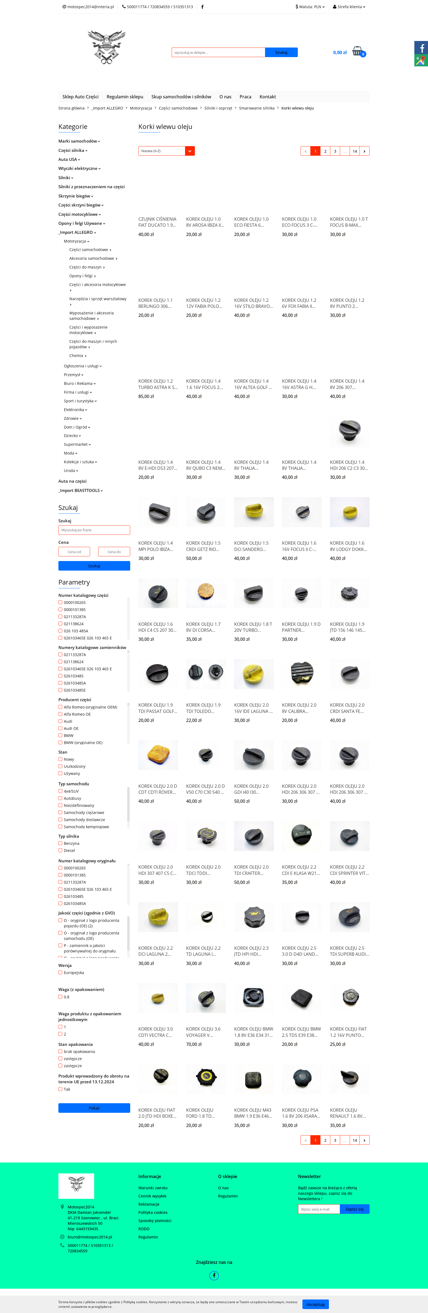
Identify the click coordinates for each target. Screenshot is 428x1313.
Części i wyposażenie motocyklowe (88, 329)
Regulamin (148, 1237)
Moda (71, 453)
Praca (245, 97)
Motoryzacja (76, 241)
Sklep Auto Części (81, 97)
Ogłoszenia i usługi (83, 365)
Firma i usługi (78, 392)
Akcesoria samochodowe (93, 258)
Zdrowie (73, 418)
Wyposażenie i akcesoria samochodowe (91, 315)
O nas (225, 97)
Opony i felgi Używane (81, 223)
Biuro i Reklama (80, 383)
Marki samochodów (79, 141)
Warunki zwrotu (153, 1187)
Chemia (78, 355)
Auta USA (69, 159)
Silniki (65, 177)
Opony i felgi (82, 275)
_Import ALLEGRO (77, 232)
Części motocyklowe (79, 214)
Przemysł (74, 374)
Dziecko (72, 435)
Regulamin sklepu (125, 97)
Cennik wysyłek (152, 1196)
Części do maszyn (87, 267)
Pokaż (94, 1108)
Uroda (71, 470)
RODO (144, 1228)
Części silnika (73, 150)
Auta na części (72, 481)
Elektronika (75, 409)
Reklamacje (148, 1204)
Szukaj (94, 565)
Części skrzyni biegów (81, 205)
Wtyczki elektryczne (79, 168)
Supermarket (77, 444)
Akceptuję (316, 1304)
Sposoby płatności (154, 1220)
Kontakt (268, 97)
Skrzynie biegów (75, 196)
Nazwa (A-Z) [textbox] (150, 150)
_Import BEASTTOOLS (80, 490)
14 (355, 151)
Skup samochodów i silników (181, 97)
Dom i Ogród (77, 427)
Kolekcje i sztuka (80, 461)
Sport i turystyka (80, 400)
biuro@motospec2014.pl (90, 1237)
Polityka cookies (153, 1212)
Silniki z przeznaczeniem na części (91, 186)
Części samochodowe (90, 249)
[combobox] (166, 151)
